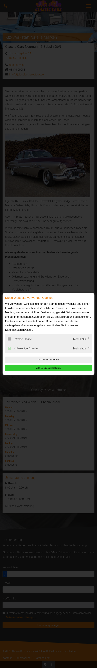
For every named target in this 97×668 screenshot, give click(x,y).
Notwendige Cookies (23, 348)
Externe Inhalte (20, 338)
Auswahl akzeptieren (48, 359)
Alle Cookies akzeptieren (48, 368)
